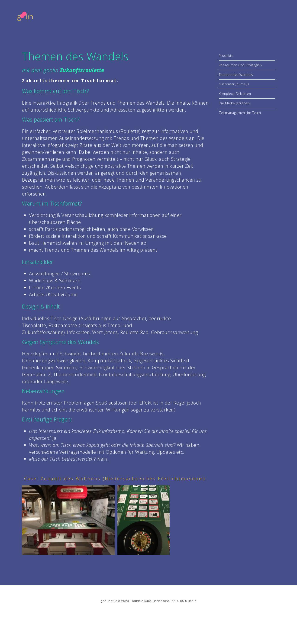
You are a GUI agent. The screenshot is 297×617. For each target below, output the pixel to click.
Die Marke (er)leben (234, 103)
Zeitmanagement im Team (240, 112)
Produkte (226, 55)
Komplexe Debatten (235, 93)
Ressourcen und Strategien (240, 65)
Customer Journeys (234, 84)
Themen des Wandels (236, 74)
